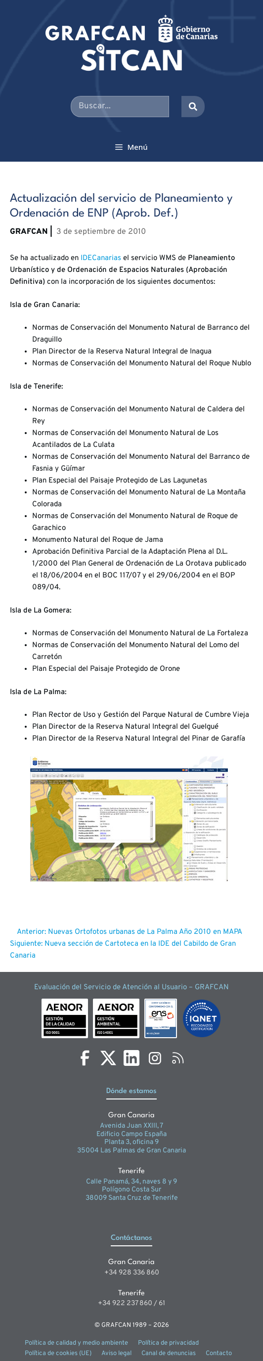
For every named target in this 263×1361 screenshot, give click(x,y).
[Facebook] (85, 1058)
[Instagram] (155, 1058)
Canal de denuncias (168, 1354)
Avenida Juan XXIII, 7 (131, 1126)
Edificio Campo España (131, 1134)
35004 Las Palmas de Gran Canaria (131, 1150)
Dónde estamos (131, 1091)
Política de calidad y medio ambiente (76, 1343)
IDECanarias (101, 258)
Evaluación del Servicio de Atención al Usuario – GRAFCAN (131, 987)
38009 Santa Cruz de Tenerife (132, 1198)
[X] (108, 1058)
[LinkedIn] (131, 1058)
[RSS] (178, 1058)
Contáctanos (131, 1238)
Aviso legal (116, 1354)
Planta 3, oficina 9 (131, 1142)
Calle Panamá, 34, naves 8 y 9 (131, 1182)
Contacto (219, 1354)
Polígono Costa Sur (131, 1189)
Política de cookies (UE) (58, 1354)
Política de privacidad (168, 1343)
